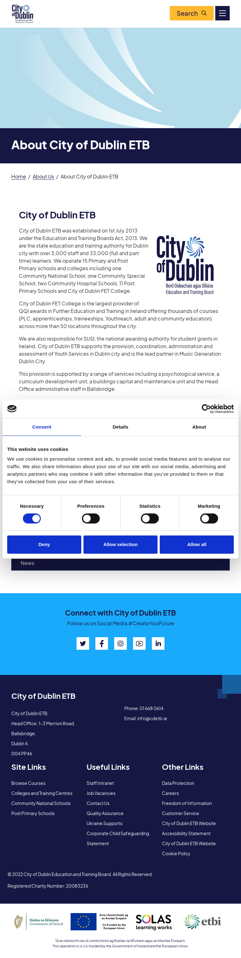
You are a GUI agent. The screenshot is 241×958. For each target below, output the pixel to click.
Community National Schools (41, 803)
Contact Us (98, 803)
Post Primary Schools (33, 813)
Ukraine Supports (104, 823)
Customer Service (180, 813)
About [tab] (199, 427)
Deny (44, 544)
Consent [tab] (41, 427)
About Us (43, 176)
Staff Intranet (100, 783)
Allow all (196, 544)
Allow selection (120, 544)
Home (18, 176)
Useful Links (108, 766)
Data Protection (178, 783)
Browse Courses (28, 783)
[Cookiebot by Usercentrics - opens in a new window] (206, 408)
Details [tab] (120, 427)
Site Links (28, 766)
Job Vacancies (101, 793)
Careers (170, 793)
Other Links (182, 766)
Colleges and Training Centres (41, 793)
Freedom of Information (187, 803)
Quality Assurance (105, 813)
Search (192, 13)
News (27, 563)
